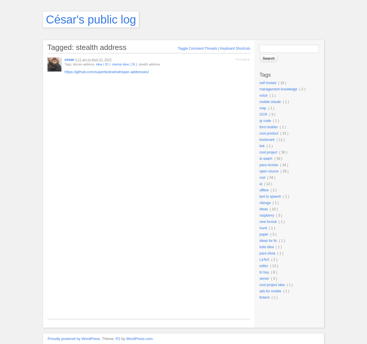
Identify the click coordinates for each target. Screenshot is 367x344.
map (262, 108)
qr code (265, 121)
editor (263, 266)
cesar (69, 59)
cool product (268, 133)
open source (269, 171)
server (264, 279)
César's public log (91, 19)
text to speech (270, 197)
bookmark (267, 140)
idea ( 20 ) (103, 64)
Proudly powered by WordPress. (74, 339)
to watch (265, 159)
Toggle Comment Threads (197, 48)
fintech (264, 298)
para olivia (267, 253)
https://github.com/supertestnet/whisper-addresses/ (107, 72)
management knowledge (278, 89)
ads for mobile (270, 291)
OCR (263, 114)
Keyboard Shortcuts (235, 48)
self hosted (267, 83)
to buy (264, 272)
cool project (268, 152)
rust (262, 178)
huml (263, 228)
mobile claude (270, 102)
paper (263, 234)
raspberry (266, 215)
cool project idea (272, 285)
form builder (268, 127)
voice (263, 96)
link (262, 146)
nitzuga (265, 203)
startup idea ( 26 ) (124, 64)
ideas (263, 209)
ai (260, 184)
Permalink (243, 59)
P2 (118, 339)
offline (264, 190)
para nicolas (268, 165)
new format (268, 222)
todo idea (266, 247)
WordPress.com (139, 339)
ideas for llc (268, 241)
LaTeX (264, 260)
